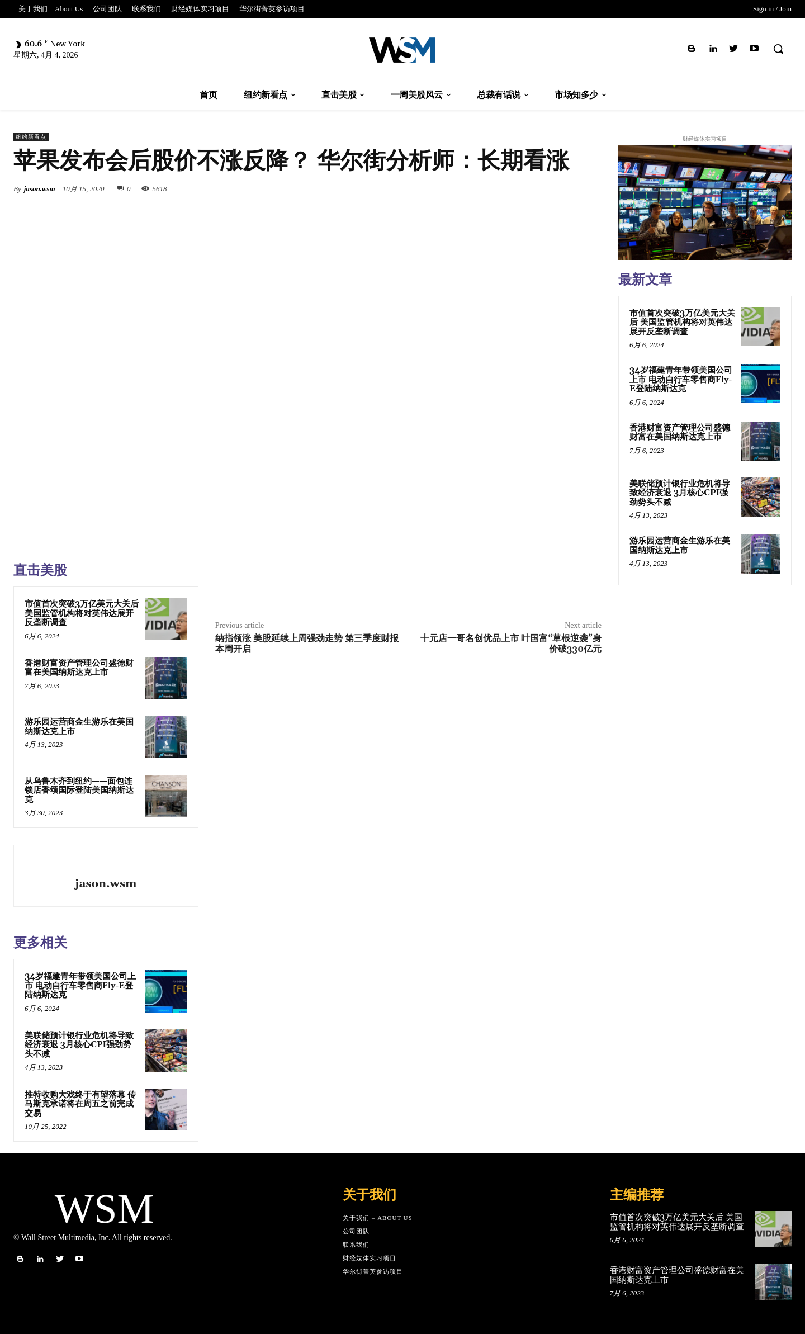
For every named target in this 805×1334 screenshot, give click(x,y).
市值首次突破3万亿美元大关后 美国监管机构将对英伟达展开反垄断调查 (82, 613)
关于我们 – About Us (378, 1217)
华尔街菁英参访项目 (373, 1271)
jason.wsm (39, 189)
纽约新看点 (31, 137)
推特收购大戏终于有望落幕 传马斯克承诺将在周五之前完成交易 (80, 1104)
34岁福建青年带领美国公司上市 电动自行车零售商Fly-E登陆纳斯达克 (80, 985)
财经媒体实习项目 (369, 1258)
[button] (778, 48)
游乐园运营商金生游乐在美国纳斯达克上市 (79, 727)
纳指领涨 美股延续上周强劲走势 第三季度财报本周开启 (307, 644)
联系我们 (356, 1244)
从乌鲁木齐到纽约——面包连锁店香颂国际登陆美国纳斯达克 (79, 790)
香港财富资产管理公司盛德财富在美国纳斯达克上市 (79, 668)
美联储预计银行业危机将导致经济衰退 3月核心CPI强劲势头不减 (79, 1044)
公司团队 (356, 1231)
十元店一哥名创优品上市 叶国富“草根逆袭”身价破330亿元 (511, 644)
